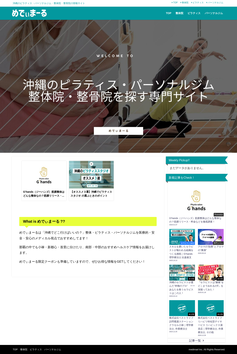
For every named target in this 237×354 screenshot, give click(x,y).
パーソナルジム (215, 2)
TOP (175, 2)
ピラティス (198, 2)
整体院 (185, 2)
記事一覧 (195, 340)
